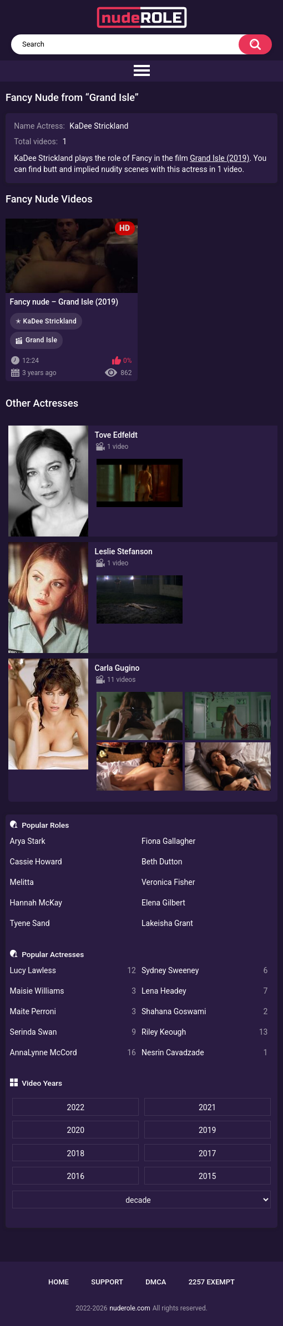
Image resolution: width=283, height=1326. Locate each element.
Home (58, 1282)
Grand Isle (41, 340)
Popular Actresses (53, 954)
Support (107, 1282)
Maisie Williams (73, 991)
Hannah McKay (36, 902)
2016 (75, 1176)
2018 (75, 1153)
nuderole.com (129, 1308)
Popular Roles (45, 825)
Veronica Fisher (168, 882)
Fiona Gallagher (168, 841)
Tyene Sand (30, 923)
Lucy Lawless (73, 970)
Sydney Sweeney (204, 970)
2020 (75, 1130)
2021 (207, 1107)
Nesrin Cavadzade (204, 1052)
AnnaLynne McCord (73, 1052)
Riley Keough (204, 1032)
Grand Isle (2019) (219, 158)
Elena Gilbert (163, 902)
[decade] (141, 1199)
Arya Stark (28, 841)
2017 (207, 1153)
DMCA (155, 1282)
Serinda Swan (73, 1032)
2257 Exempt (212, 1282)
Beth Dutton (162, 861)
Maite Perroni (73, 1011)
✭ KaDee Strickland (46, 321)
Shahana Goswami (204, 1011)
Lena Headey (204, 991)
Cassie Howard (36, 861)
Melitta (22, 882)
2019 (207, 1130)
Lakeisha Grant (167, 923)
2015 (207, 1176)
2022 (75, 1107)
